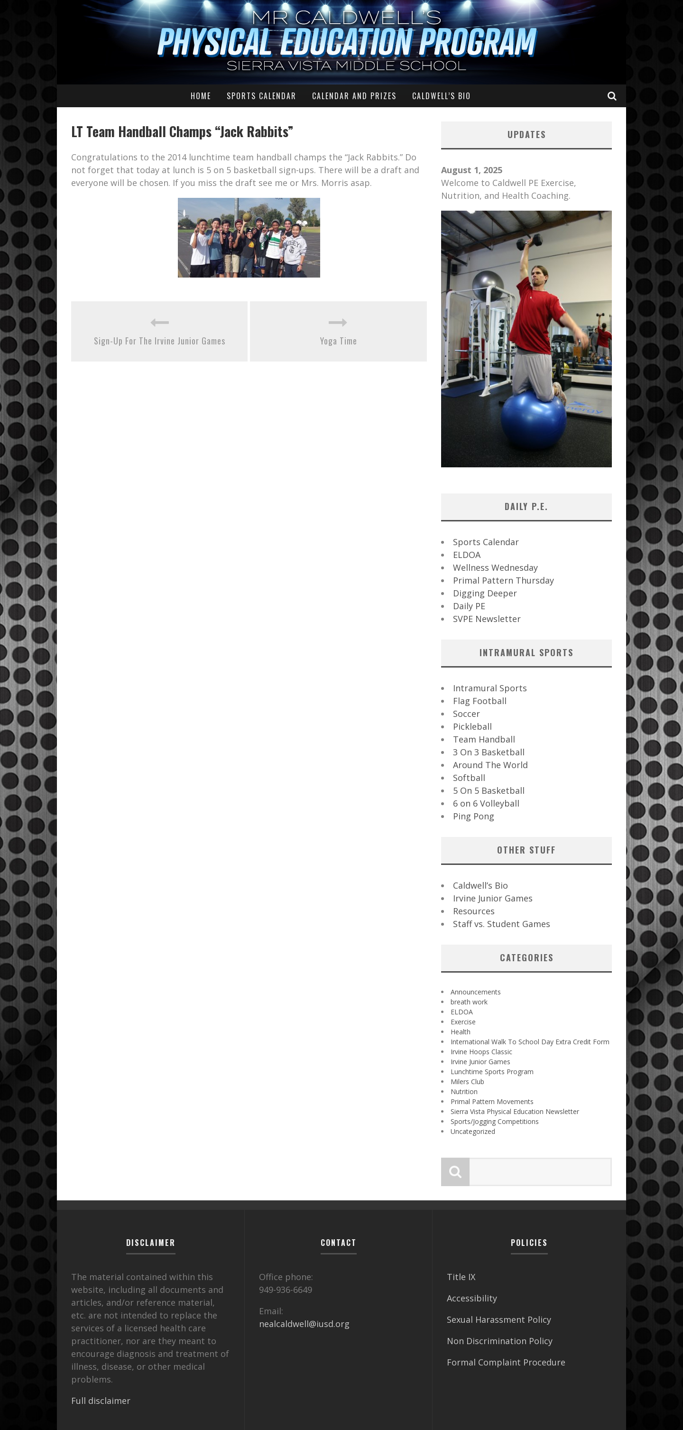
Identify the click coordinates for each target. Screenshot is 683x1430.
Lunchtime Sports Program (492, 1071)
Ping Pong (473, 816)
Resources (474, 911)
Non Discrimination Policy (500, 1340)
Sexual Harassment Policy (499, 1319)
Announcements (476, 991)
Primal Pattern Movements (492, 1101)
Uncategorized (473, 1131)
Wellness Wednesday (495, 567)
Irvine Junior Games (493, 898)
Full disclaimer (100, 1400)
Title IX (461, 1276)
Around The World (490, 765)
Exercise (463, 1021)
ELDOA (466, 554)
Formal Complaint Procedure (506, 1362)
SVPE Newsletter (487, 618)
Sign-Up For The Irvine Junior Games (159, 340)
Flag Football (480, 700)
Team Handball (484, 739)
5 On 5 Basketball (489, 790)
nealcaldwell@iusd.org (304, 1323)
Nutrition (464, 1091)
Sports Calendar (261, 96)
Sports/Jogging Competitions (495, 1121)
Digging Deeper (485, 593)
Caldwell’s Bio (441, 96)
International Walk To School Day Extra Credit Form (530, 1041)
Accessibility (472, 1298)
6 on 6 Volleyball (486, 803)
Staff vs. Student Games (501, 923)
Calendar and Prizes (354, 96)
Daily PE (469, 606)
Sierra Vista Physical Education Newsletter (515, 1111)
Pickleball (472, 726)
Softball (469, 777)
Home (201, 96)
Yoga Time (338, 340)
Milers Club (467, 1081)
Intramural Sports (490, 688)
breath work (469, 1001)
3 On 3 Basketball (489, 752)
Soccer (466, 713)
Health (461, 1031)
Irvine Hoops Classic (481, 1051)
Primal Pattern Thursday (503, 580)
